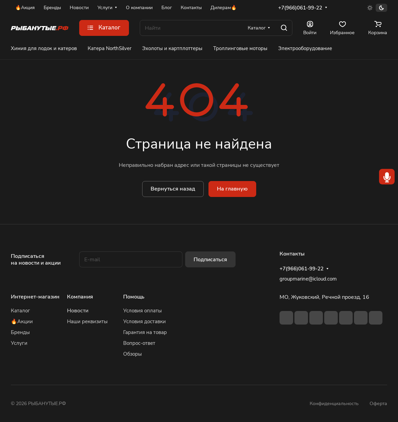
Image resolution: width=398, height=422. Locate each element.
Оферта (378, 403)
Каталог (20, 310)
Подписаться (210, 259)
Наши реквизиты (87, 321)
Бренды (20, 332)
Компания (80, 297)
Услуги (19, 343)
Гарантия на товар (145, 332)
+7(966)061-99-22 (300, 8)
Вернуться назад (173, 189)
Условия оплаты (142, 310)
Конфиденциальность (334, 403)
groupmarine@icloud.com (308, 278)
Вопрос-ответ (139, 343)
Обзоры (132, 354)
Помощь (134, 297)
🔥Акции (22, 321)
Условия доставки (144, 321)
